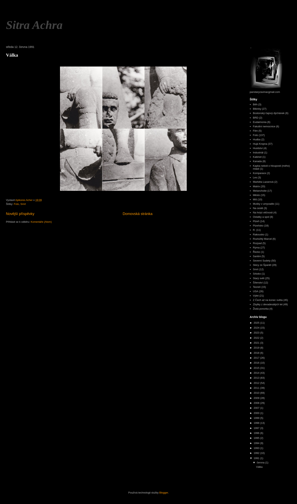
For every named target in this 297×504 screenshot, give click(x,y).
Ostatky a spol (261, 216)
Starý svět (258, 278)
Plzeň (256, 221)
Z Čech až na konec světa (268, 300)
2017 (257, 357)
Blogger (163, 492)
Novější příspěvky (20, 214)
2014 (257, 372)
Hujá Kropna (260, 143)
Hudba (256, 139)
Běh (255, 104)
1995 (257, 437)
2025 (257, 322)
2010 (257, 392)
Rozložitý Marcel (262, 238)
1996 (257, 433)
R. (254, 229)
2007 (257, 407)
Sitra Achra (34, 24)
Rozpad (257, 243)
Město (256, 195)
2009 (257, 398)
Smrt (23, 204)
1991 (257, 458)
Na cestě (258, 208)
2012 (257, 382)
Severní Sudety (261, 260)
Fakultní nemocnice (264, 126)
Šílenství (258, 282)
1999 (257, 418)
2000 (257, 413)
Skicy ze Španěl (262, 264)
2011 (257, 387)
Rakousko (258, 234)
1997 (257, 428)
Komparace (259, 173)
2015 (257, 367)
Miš (255, 199)
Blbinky (257, 108)
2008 (257, 402)
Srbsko (257, 273)
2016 (257, 362)
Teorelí (257, 286)
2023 (257, 332)
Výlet (256, 295)
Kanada (257, 161)
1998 (257, 422)
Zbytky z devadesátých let (268, 304)
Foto (16, 204)
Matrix (256, 186)
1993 (257, 448)
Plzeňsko (258, 225)
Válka (12, 55)
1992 (257, 453)
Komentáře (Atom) (41, 221)
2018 (257, 352)
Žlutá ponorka (261, 308)
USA (255, 291)
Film (255, 130)
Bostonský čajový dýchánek (269, 113)
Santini (257, 256)
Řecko (256, 251)
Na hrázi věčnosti (263, 212)
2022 (257, 337)
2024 (257, 327)
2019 (257, 347)
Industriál (258, 152)
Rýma (256, 247)
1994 (257, 443)
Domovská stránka (137, 214)
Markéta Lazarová (263, 181)
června (261, 462)
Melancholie (260, 190)
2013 (257, 377)
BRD (255, 117)
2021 (257, 342)
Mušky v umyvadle (263, 203)
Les (255, 177)
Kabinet (257, 156)
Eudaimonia (260, 122)
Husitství (258, 148)
